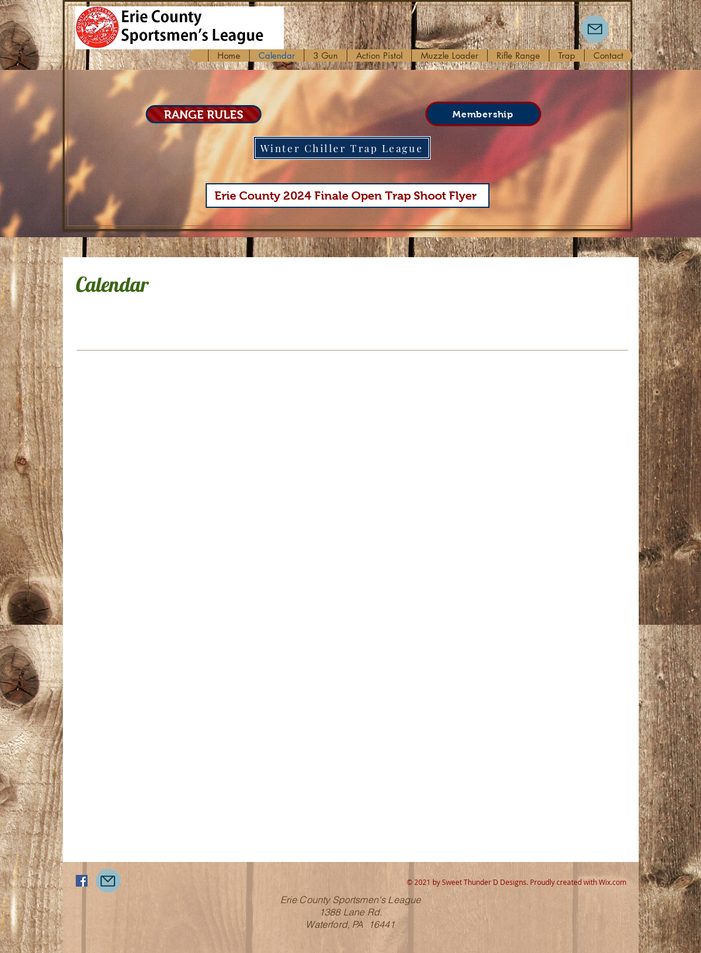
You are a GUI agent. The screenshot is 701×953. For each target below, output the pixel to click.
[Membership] (483, 114)
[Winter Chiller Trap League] (342, 148)
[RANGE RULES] (203, 114)
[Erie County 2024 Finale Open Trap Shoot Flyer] (347, 195)
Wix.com (612, 882)
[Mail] (595, 29)
